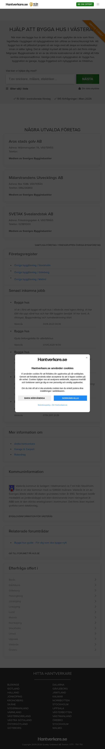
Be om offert (85, 4)
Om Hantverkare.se (59, 405)
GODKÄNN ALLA (70, 398)
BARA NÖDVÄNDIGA (34, 398)
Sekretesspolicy (44, 405)
